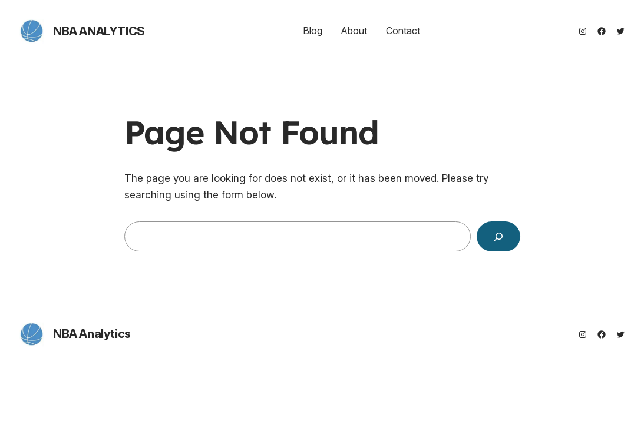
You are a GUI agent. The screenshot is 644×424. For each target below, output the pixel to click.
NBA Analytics (99, 31)
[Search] (498, 236)
